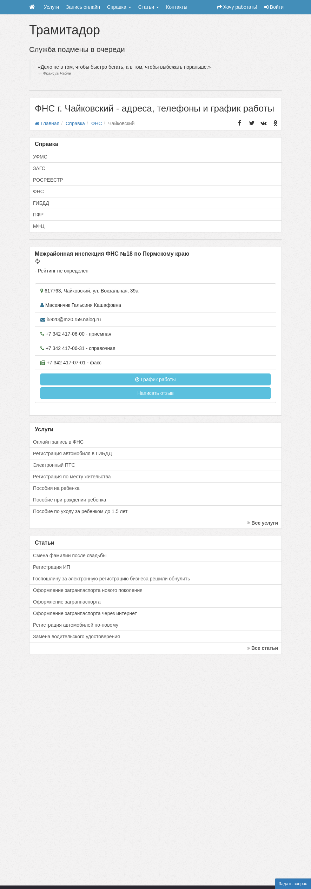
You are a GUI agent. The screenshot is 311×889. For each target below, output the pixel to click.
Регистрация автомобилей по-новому (75, 625)
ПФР (38, 214)
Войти (274, 7)
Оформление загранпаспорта (67, 602)
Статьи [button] (148, 7)
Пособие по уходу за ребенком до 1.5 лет (80, 511)
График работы (155, 379)
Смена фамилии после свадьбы (69, 555)
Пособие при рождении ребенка (69, 500)
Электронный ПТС (54, 465)
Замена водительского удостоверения (76, 636)
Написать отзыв (155, 393)
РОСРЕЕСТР (48, 180)
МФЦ (39, 226)
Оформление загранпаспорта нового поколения (88, 590)
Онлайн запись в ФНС (58, 442)
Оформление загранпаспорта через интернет (85, 613)
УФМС (40, 157)
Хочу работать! (237, 7)
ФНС (38, 191)
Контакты (176, 7)
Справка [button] (119, 7)
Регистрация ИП (51, 567)
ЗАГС (39, 168)
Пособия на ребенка (56, 488)
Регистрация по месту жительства (72, 476)
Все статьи (262, 648)
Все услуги (262, 523)
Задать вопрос (293, 883)
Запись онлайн (83, 7)
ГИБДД (41, 203)
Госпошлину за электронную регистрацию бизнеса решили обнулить (111, 578)
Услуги (51, 7)
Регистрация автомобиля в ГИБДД (72, 453)
